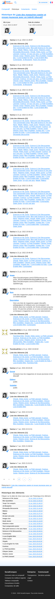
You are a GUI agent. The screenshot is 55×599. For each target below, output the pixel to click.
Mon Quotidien (41, 56)
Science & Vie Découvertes (40, 46)
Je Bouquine (27, 60)
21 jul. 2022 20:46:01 (35, 531)
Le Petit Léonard (35, 127)
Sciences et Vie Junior (21, 46)
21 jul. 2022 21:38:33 (35, 511)
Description (14, 300)
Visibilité (13, 385)
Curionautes (17, 60)
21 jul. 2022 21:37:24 (35, 513)
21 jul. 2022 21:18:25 (35, 518)
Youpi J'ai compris (39, 60)
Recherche (15, 2)
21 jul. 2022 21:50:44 (35, 498)
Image (12, 275)
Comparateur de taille (12, 586)
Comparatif (6, 9)
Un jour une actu (33, 54)
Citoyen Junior (18, 56)
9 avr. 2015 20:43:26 (35, 536)
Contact (30, 580)
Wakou (25, 50)
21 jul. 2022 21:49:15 (35, 503)
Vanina (12, 40)
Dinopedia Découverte (21, 52)
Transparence (31, 575)
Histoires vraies (44, 50)
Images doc (40, 130)
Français (51, 2)
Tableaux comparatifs (12, 580)
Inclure (34, 9)
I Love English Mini (41, 58)
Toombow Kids (18, 336)
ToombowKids (15, 330)
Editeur (12, 379)
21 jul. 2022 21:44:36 (35, 508)
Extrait (12, 372)
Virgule (32, 52)
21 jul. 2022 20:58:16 (35, 523)
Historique (15, 9)
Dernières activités (44, 575)
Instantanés (25, 9)
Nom (12, 292)
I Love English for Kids (25, 58)
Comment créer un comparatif (14, 575)
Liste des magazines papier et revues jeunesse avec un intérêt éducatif (24, 15)
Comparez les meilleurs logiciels (15, 578)
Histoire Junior (29, 56)
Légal (29, 578)
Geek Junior (33, 50)
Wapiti (20, 50)
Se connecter (43, 2)
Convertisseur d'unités (12, 583)
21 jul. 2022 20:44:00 (35, 534)
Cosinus (23, 54)
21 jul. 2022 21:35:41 (35, 516)
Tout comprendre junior (21, 48)
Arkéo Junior (40, 52)
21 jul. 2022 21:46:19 (35, 506)
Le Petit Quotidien (46, 54)
